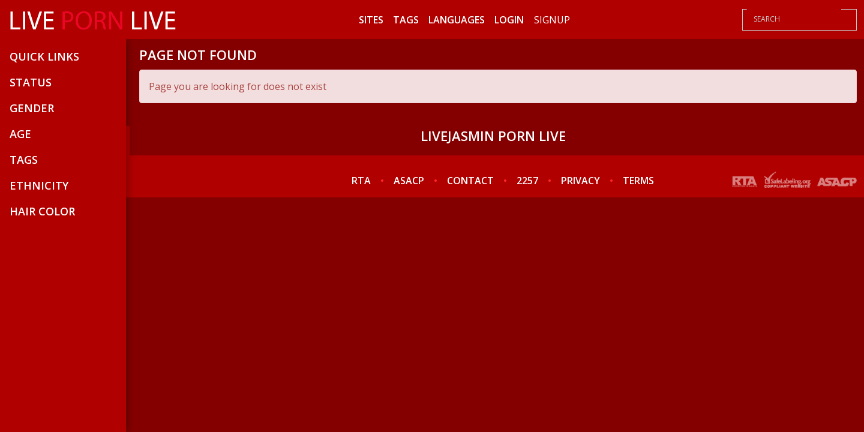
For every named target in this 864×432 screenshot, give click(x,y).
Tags (406, 19)
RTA (361, 180)
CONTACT (470, 180)
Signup (552, 19)
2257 (527, 180)
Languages (456, 19)
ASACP (409, 180)
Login (509, 19)
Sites (371, 19)
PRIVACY (580, 180)
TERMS (638, 180)
